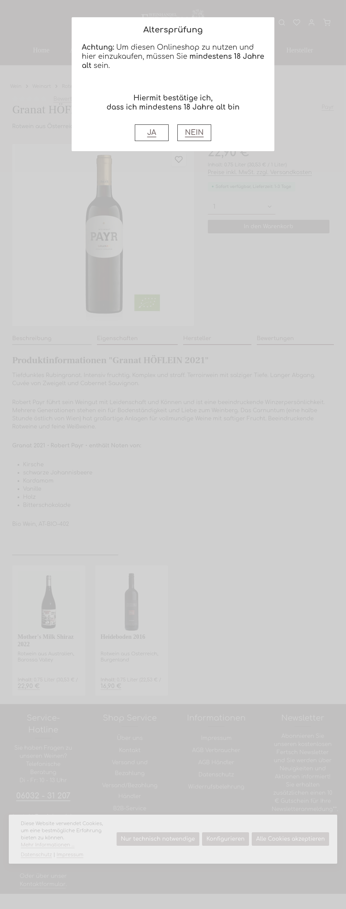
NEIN (194, 133)
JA (151, 133)
